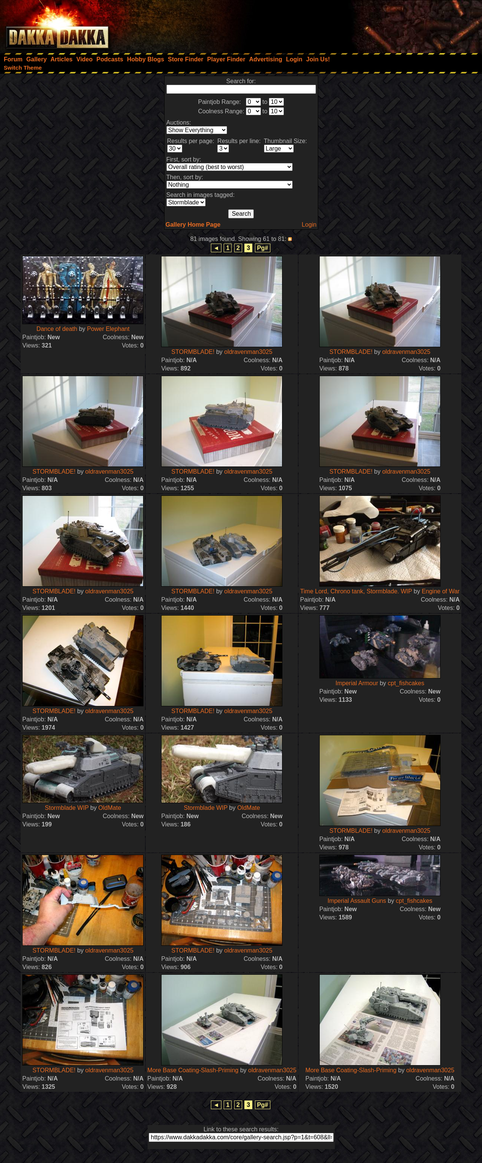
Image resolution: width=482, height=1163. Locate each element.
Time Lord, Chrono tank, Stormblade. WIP (356, 591)
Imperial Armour (357, 683)
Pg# (262, 248)
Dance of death (57, 329)
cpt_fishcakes (406, 683)
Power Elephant (108, 329)
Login (309, 224)
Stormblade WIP (66, 808)
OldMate (109, 808)
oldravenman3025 (248, 352)
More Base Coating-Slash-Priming (192, 1070)
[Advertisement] (381, 24)
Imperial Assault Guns (357, 901)
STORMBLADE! (192, 352)
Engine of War (441, 591)
